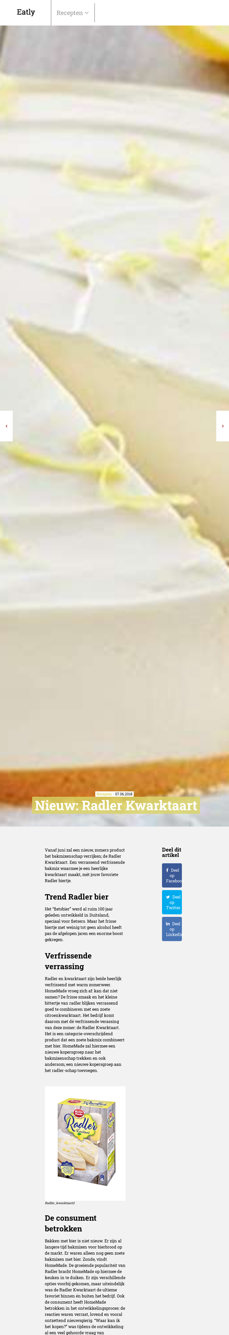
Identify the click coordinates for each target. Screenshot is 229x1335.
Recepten (71, 13)
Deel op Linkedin (174, 929)
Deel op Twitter (173, 902)
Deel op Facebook (174, 875)
